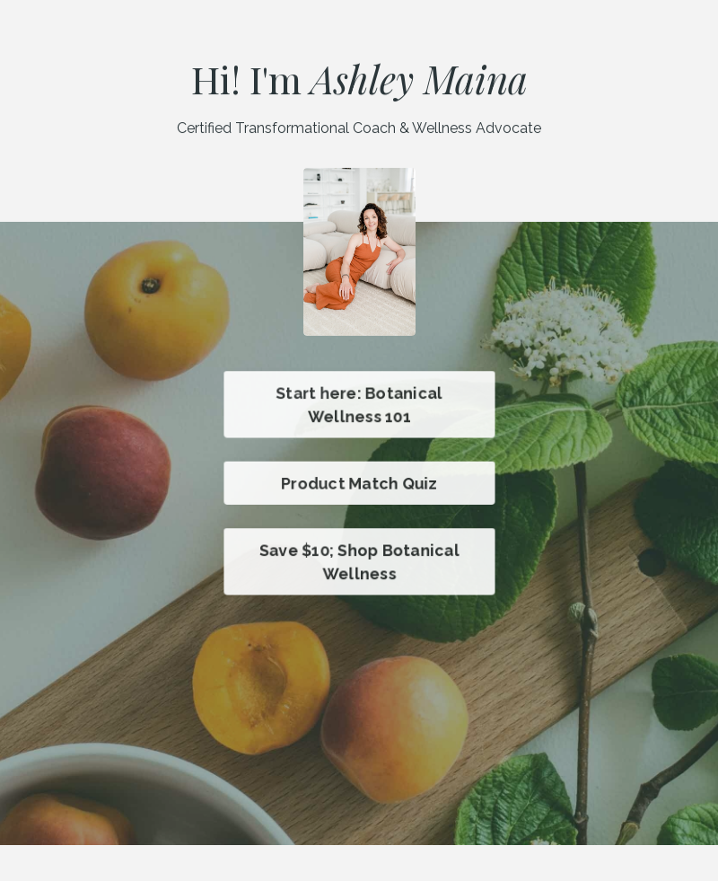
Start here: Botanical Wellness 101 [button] (359, 404)
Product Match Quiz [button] (359, 483)
